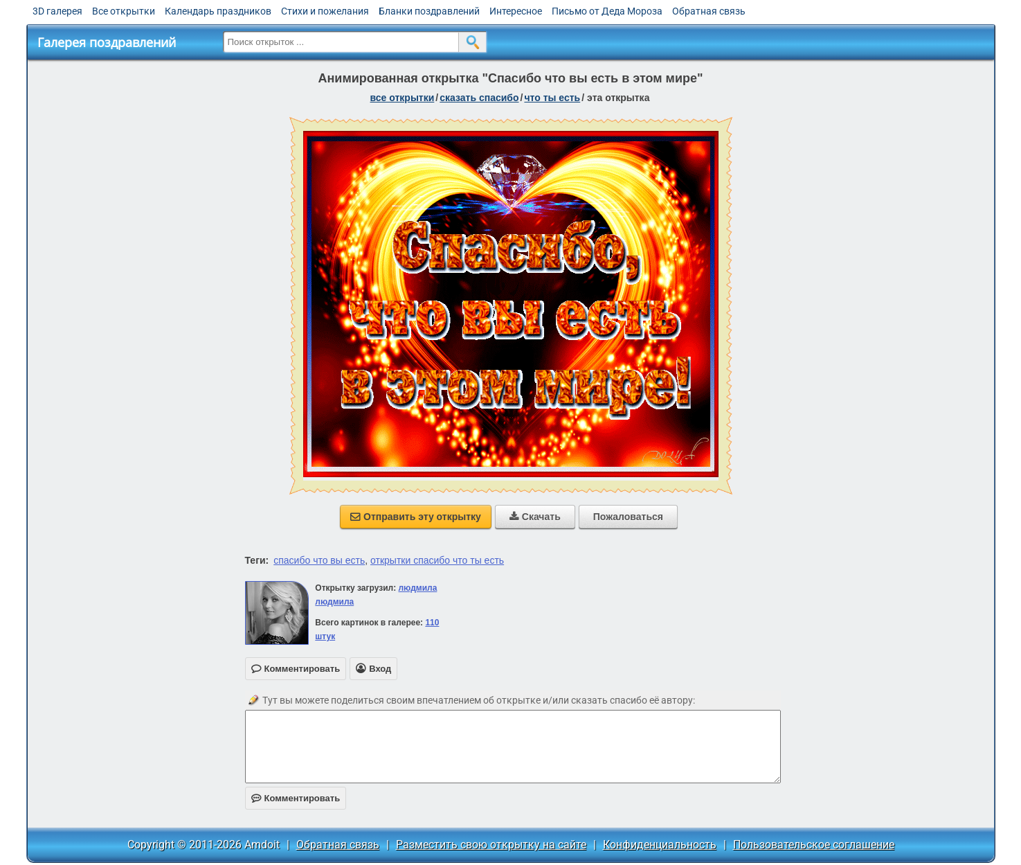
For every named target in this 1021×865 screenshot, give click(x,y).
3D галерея (57, 11)
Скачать (535, 516)
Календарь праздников (218, 11)
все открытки (402, 97)
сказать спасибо (479, 97)
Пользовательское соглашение (813, 844)
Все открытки (123, 11)
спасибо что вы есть (319, 560)
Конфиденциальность (659, 844)
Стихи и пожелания (325, 11)
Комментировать (296, 798)
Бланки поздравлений (429, 11)
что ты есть (552, 97)
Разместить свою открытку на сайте (491, 844)
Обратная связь (709, 11)
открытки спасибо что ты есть (437, 560)
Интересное (515, 11)
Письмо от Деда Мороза (607, 11)
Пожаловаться (628, 516)
